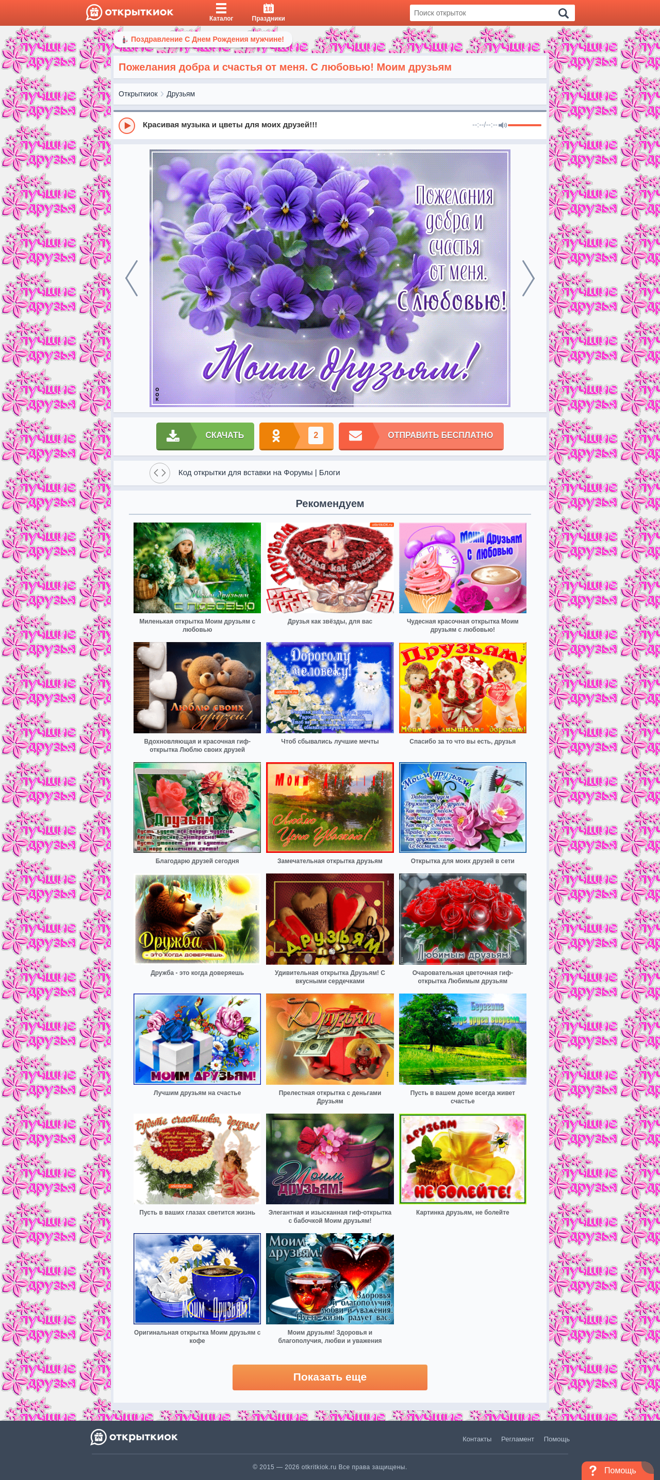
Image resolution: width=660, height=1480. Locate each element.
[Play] (127, 125)
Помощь (557, 1439)
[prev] (131, 278)
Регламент (517, 1439)
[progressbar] (524, 125)
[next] (528, 278)
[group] (330, 125)
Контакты (477, 1439)
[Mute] (503, 126)
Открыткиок (138, 94)
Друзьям (181, 94)
